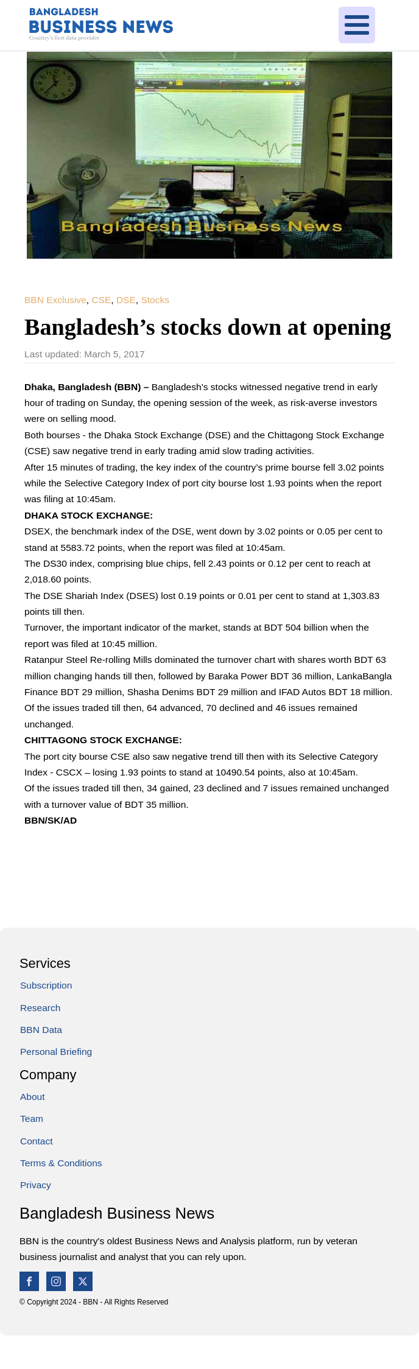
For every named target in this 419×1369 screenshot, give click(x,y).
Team (31, 1118)
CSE (101, 300)
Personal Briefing (56, 1051)
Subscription (46, 985)
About (32, 1096)
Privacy (35, 1185)
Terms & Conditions (61, 1163)
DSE (126, 300)
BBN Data (41, 1029)
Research (40, 1008)
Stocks (155, 300)
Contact (36, 1141)
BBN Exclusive (55, 300)
